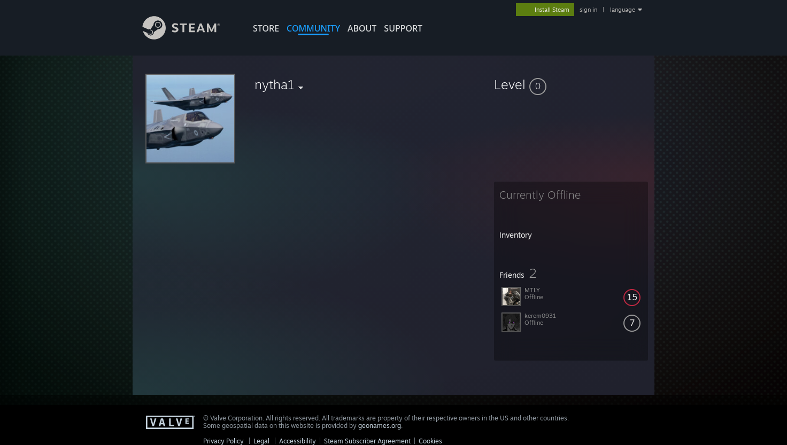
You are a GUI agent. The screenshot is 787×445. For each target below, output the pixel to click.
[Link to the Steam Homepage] (189, 36)
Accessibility (297, 441)
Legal (261, 441)
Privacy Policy (223, 441)
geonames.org (379, 425)
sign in (588, 9)
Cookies (430, 441)
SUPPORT (403, 28)
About (362, 28)
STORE (266, 28)
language (622, 9)
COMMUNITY (313, 28)
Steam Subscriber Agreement (367, 441)
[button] (571, 84)
